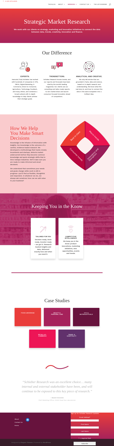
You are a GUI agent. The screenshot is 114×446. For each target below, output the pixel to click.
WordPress (47, 442)
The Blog (51, 4)
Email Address (84, 417)
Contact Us (84, 4)
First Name (85, 424)
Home (17, 425)
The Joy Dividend (100, 4)
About (60, 4)
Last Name (85, 431)
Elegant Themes (27, 442)
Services (71, 4)
